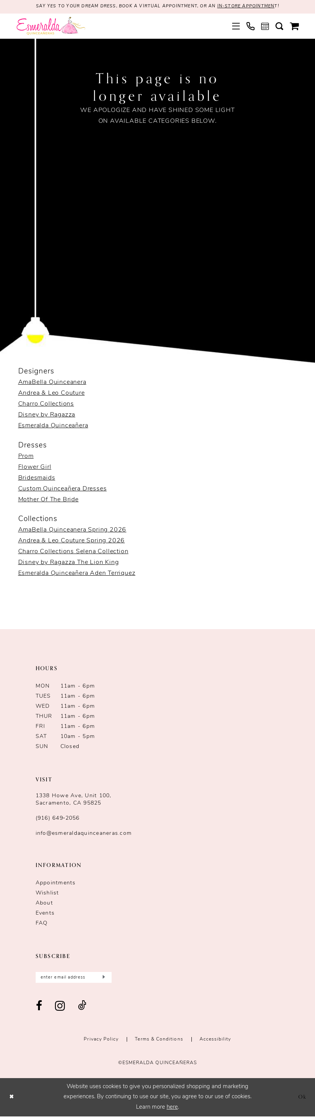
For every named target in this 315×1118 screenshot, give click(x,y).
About (44, 904)
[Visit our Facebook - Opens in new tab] (39, 1008)
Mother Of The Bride (48, 500)
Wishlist (47, 894)
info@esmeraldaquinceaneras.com (84, 834)
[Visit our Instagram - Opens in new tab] (60, 1008)
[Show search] (279, 27)
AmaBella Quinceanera (52, 383)
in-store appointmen (253, 7)
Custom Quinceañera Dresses (62, 489)
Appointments (56, 884)
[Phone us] (250, 26)
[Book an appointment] (265, 27)
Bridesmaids (36, 478)
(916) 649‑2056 (58, 819)
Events (45, 914)
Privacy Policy (101, 1041)
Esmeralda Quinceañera (53, 426)
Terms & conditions (159, 1041)
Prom (26, 457)
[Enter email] (74, 979)
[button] (236, 27)
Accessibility (215, 1041)
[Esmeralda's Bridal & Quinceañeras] (51, 26)
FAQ (42, 924)
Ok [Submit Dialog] (301, 1098)
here (172, 1109)
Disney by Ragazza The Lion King (68, 563)
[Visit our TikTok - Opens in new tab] (82, 1008)
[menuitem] (236, 27)
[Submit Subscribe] (103, 979)
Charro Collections (46, 405)
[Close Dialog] (12, 1099)
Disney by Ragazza (47, 416)
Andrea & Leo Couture (51, 394)
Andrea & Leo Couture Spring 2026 (71, 541)
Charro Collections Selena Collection (73, 552)
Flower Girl (35, 467)
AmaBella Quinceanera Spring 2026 (72, 531)
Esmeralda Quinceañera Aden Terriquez (77, 574)
